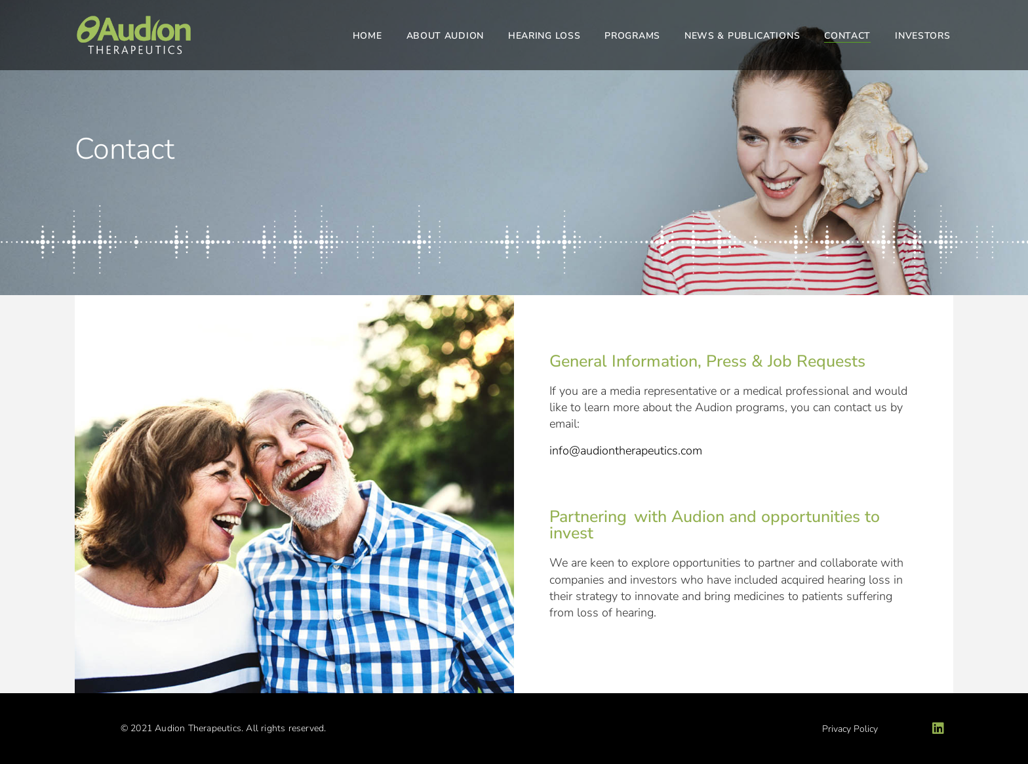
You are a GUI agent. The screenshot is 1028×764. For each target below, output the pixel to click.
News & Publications (742, 36)
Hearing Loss (544, 36)
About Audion (445, 36)
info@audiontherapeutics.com (625, 450)
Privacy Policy (850, 729)
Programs (632, 36)
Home (367, 36)
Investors (922, 36)
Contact (847, 36)
